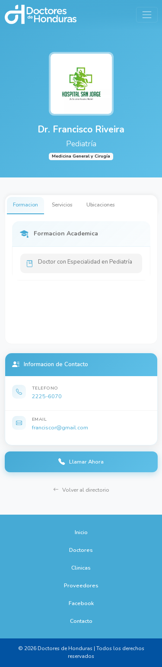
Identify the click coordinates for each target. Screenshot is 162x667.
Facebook (81, 603)
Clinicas (81, 567)
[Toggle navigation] (146, 14)
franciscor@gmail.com (60, 427)
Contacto (81, 621)
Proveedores (81, 585)
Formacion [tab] (25, 204)
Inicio (81, 532)
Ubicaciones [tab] (100, 204)
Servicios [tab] (62, 204)
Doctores (81, 550)
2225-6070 (47, 396)
